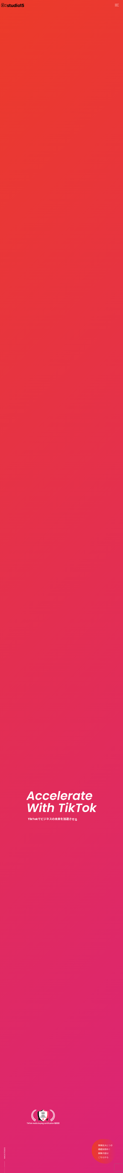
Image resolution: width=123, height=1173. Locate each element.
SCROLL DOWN (4, 1153)
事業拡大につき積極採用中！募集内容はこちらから (105, 1151)
